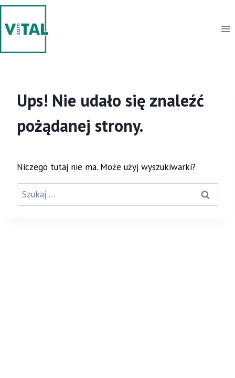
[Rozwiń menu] (225, 29)
